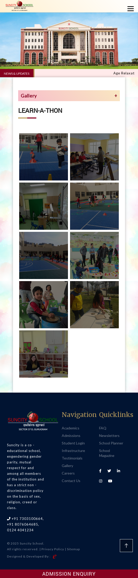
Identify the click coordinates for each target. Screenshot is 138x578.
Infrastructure (73, 450)
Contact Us (71, 480)
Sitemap (73, 549)
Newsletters (109, 435)
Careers (68, 473)
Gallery (67, 465)
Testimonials (72, 458)
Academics (70, 428)
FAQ (102, 428)
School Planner (111, 443)
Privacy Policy (53, 549)
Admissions (71, 435)
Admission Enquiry (69, 573)
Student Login (73, 443)
